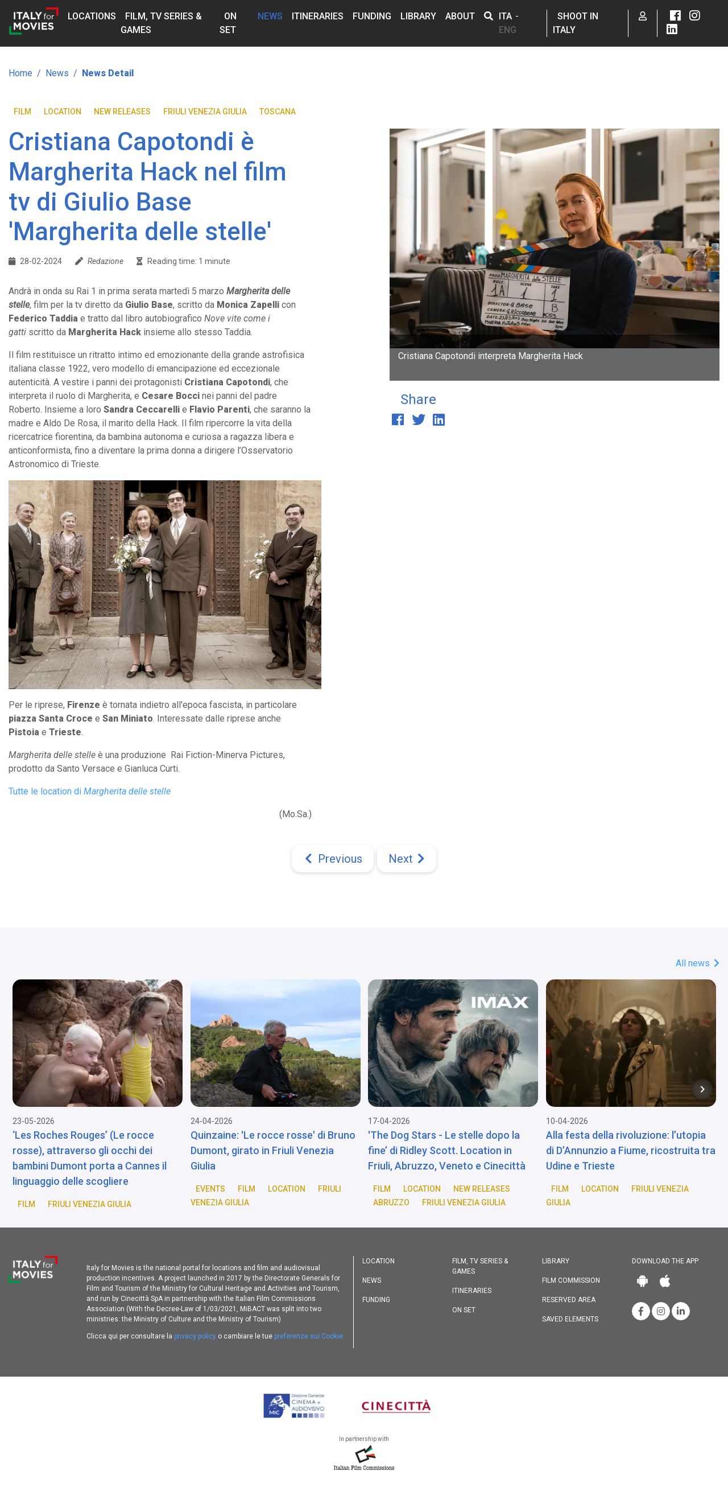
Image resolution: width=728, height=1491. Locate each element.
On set (463, 1310)
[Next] (406, 858)
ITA (505, 16)
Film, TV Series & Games (480, 1266)
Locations (92, 16)
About (460, 16)
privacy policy (195, 1336)
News (270, 16)
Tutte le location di (90, 791)
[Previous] (333, 858)
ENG (507, 29)
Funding (372, 16)
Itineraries (318, 16)
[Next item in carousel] (702, 1089)
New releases (122, 111)
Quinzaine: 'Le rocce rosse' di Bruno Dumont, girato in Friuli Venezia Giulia (273, 1150)
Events (210, 1188)
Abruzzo (391, 1202)
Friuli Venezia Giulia (205, 111)
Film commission (571, 1280)
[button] (488, 16)
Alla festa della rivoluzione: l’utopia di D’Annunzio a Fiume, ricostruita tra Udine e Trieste (630, 1150)
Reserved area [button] (568, 1300)
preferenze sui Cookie (308, 1336)
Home (20, 73)
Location (62, 111)
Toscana (277, 111)
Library (418, 16)
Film (22, 111)
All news (697, 963)
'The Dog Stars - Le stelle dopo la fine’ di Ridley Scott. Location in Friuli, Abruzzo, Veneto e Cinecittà (447, 1150)
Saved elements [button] (570, 1319)
